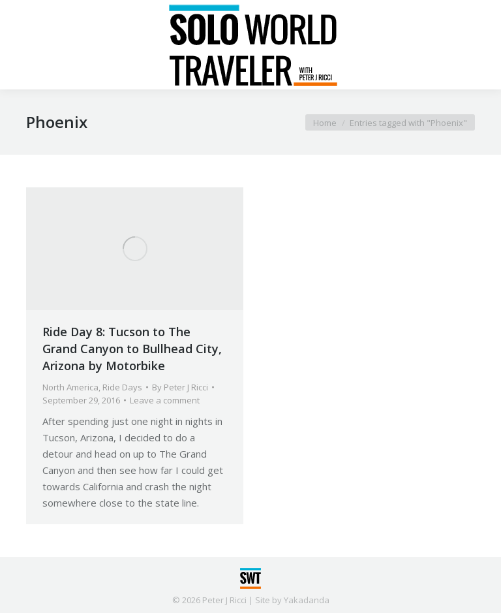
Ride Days (122, 387)
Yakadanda (306, 600)
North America (70, 387)
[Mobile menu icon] (21, 45)
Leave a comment (165, 400)
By (180, 387)
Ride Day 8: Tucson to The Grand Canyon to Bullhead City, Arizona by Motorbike (132, 348)
